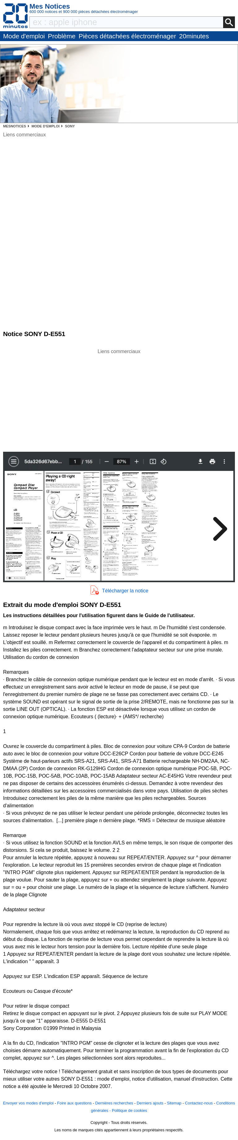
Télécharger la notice (125, 590)
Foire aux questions (74, 1103)
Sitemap (174, 1103)
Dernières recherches (114, 1103)
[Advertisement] (119, 398)
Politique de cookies (129, 1110)
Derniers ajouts (150, 1103)
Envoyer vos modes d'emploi (28, 1103)
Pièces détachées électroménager (127, 36)
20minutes (194, 36)
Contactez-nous (199, 1103)
